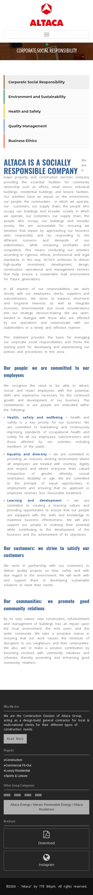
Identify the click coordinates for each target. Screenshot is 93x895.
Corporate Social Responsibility (36, 82)
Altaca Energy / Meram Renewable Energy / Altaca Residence (46, 807)
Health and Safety (24, 111)
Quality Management (27, 126)
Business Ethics (22, 141)
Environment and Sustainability (37, 96)
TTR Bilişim (47, 886)
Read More (15, 739)
